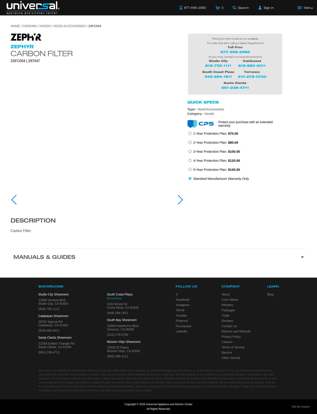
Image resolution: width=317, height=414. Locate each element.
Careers (227, 342)
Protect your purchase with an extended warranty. (245, 123)
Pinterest (182, 321)
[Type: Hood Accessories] (246, 109)
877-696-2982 (235, 52)
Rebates (227, 305)
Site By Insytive (301, 406)
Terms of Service (233, 347)
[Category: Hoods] (246, 113)
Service (227, 352)
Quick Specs (203, 102)
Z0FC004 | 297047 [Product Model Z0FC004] (25, 61)
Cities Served (231, 358)
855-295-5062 (210, 378)
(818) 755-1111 (49, 309)
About (226, 294)
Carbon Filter (42, 53)
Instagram (183, 305)
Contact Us (229, 326)
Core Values (230, 299)
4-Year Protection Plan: (216, 160)
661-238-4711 (235, 87)
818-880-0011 (252, 65)
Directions (114, 298)
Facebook (182, 299)
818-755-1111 (218, 65)
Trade (226, 315)
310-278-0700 (252, 76)
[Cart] (219, 8)
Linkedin (181, 331)
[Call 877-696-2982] (193, 7)
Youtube (181, 315)
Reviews (227, 321)
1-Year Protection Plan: (215, 133)
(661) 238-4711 (49, 352)
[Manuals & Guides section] (158, 258)
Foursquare (184, 326)
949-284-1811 (218, 76)
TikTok (180, 310)
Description (33, 221)
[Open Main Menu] (305, 7)
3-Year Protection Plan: (216, 151)
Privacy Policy (231, 336)
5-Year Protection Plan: (216, 169)
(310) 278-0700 (117, 334)
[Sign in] (266, 7)
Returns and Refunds (236, 331)
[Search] (240, 7)
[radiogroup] (246, 157)
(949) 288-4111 (117, 356)
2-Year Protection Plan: (215, 142)
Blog (270, 294)
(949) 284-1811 (117, 313)
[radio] (213, 135)
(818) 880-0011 (49, 330)
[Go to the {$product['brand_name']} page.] (26, 37)
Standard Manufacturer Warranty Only (221, 178)
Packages (228, 310)
